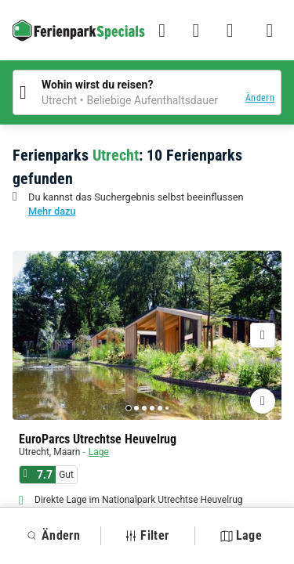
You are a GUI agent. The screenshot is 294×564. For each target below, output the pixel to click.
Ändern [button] (259, 97)
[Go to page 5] (160, 408)
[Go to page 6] (167, 408)
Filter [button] (147, 535)
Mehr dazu (52, 211)
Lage (99, 451)
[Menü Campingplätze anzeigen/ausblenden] (269, 30)
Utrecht (34, 451)
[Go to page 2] (136, 408)
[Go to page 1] (128, 408)
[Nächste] (262, 335)
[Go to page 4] (152, 408)
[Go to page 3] (144, 408)
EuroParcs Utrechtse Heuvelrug (97, 439)
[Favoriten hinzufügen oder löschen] (262, 401)
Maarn (66, 451)
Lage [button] (241, 535)
